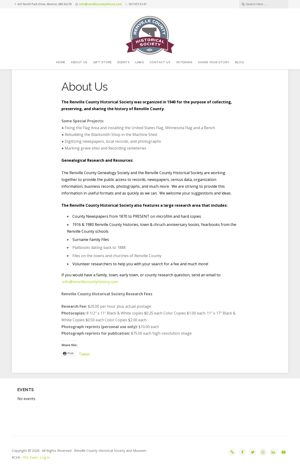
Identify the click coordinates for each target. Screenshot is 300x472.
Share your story (213, 62)
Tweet (84, 353)
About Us (79, 62)
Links (139, 62)
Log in (45, 457)
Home (60, 62)
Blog (239, 62)
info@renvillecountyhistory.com (100, 4)
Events (123, 62)
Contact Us (160, 62)
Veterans (184, 62)
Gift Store (102, 62)
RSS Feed (30, 457)
